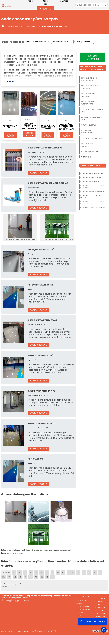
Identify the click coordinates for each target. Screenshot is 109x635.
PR (36, 572)
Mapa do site (100, 607)
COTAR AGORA (10, 135)
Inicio (103, 598)
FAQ (103, 610)
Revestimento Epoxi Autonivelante (89, 79)
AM (78, 572)
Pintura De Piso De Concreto (37, 42)
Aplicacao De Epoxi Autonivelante (89, 102)
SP (31, 572)
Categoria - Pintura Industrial (92, 173)
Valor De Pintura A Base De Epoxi (92, 118)
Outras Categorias (90, 165)
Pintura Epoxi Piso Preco (62, 42)
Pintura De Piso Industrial (91, 138)
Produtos (46, 8)
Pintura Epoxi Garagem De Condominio (91, 87)
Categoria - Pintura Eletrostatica (93, 186)
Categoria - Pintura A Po (89, 181)
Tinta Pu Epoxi (86, 157)
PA (83, 572)
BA (58, 572)
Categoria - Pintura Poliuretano (93, 203)
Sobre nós (101, 601)
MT (9, 577)
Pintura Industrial (88, 125)
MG (20, 572)
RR (42, 577)
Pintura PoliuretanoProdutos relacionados (92, 68)
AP (100, 572)
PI (25, 577)
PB (20, 577)
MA (3, 577)
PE (52, 572)
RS (47, 572)
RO (36, 577)
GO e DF (70, 572)
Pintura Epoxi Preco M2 (83, 42)
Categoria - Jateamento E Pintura (93, 197)
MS (15, 577)
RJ (14, 572)
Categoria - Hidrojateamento (92, 192)
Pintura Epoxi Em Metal (90, 151)
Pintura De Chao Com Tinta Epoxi (92, 110)
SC (41, 572)
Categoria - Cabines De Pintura (92, 177)
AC (89, 572)
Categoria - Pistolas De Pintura (92, 208)
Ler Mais (10, 81)
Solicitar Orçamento (93, 57)
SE (47, 577)
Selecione (6, 572)
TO (53, 577)
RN (31, 577)
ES (25, 572)
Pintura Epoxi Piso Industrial (88, 95)
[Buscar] (104, 5)
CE (63, 572)
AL (94, 572)
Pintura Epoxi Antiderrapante (87, 131)
